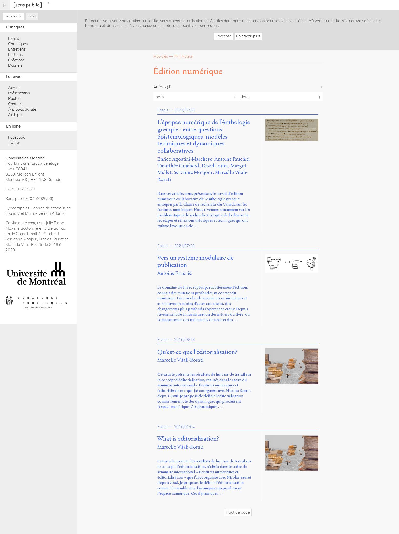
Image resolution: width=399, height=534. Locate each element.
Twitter (14, 142)
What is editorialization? (188, 438)
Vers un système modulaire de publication (195, 261)
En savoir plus (248, 36)
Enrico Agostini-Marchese (184, 159)
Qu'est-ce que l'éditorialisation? (197, 352)
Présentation (19, 93)
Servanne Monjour (193, 172)
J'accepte (223, 36)
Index (32, 16)
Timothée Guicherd (178, 166)
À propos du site (22, 109)
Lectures (15, 54)
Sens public (13, 16)
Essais (13, 38)
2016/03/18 (184, 339)
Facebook (16, 137)
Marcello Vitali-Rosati (180, 360)
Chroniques (18, 43)
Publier (14, 98)
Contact (15, 103)
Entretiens (17, 49)
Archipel (15, 114)
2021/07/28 (184, 110)
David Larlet (215, 166)
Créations (16, 59)
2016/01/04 (184, 426)
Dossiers (15, 65)
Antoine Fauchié (232, 159)
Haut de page (238, 512)
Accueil (14, 87)
